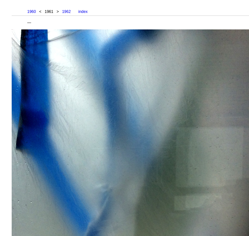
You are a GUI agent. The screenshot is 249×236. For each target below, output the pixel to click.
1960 (31, 11)
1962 (66, 11)
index (83, 11)
